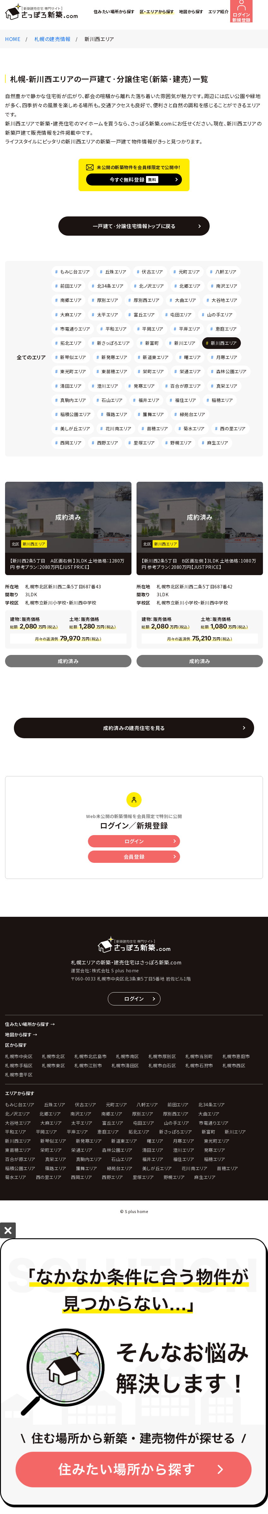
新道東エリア (156, 357)
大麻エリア (71, 314)
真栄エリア (227, 386)
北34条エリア (110, 286)
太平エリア (108, 314)
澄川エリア (108, 386)
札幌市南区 (127, 1056)
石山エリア (112, 400)
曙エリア (192, 357)
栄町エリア (153, 371)
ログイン (134, 841)
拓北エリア (71, 343)
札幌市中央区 (18, 1056)
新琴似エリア (73, 357)
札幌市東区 (53, 1065)
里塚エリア (144, 442)
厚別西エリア (147, 300)
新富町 (152, 343)
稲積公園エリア (75, 414)
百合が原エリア (185, 386)
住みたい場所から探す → (30, 1024)
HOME (12, 39)
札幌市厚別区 (162, 1056)
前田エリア (71, 286)
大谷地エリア (224, 300)
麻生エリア (218, 442)
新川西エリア (224, 343)
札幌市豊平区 (18, 1074)
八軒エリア (226, 271)
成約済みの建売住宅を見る (134, 728)
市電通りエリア (75, 329)
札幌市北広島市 (90, 1056)
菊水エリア (194, 428)
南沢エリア (226, 286)
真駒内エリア (73, 400)
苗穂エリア (157, 428)
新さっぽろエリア (113, 343)
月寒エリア (227, 357)
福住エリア (185, 400)
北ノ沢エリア (151, 286)
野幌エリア (181, 442)
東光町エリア (73, 371)
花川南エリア (118, 428)
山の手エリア (220, 314)
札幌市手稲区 (18, 1065)
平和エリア (116, 329)
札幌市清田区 (125, 1065)
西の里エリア (233, 428)
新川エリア (185, 343)
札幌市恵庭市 (236, 1056)
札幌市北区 (53, 1056)
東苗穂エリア (114, 371)
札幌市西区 (234, 1065)
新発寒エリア (114, 357)
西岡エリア (71, 442)
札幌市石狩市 (199, 1065)
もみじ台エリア (75, 271)
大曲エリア (185, 300)
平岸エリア (190, 329)
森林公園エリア (231, 371)
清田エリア (71, 386)
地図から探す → (21, 1034)
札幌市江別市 (88, 1065)
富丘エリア (144, 314)
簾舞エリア (153, 414)
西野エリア (108, 442)
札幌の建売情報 (52, 39)
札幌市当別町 (199, 1056)
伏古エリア (152, 271)
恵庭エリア (226, 329)
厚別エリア (108, 300)
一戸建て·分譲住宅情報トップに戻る (134, 226)
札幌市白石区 (162, 1065)
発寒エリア (144, 386)
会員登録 (134, 856)
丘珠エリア (116, 271)
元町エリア (189, 271)
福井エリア (149, 400)
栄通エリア (190, 371)
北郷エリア (190, 286)
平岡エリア (153, 329)
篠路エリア (117, 414)
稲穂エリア (222, 400)
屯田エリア (181, 314)
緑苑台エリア (193, 414)
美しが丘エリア (75, 428)
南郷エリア (71, 300)
